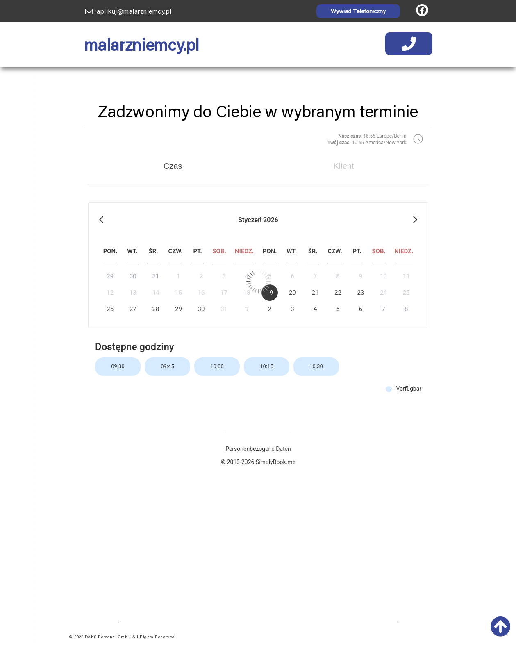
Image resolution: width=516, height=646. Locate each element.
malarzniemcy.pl (141, 44)
